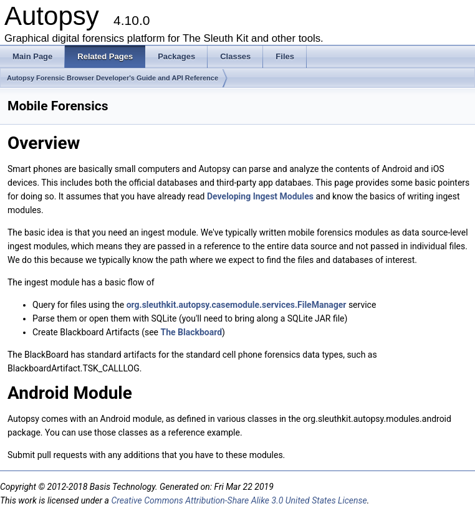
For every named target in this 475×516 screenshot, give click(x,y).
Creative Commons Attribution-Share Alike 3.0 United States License (239, 500)
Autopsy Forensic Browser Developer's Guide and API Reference (112, 78)
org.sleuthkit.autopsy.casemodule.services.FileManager (237, 305)
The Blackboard (191, 332)
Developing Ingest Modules (260, 196)
